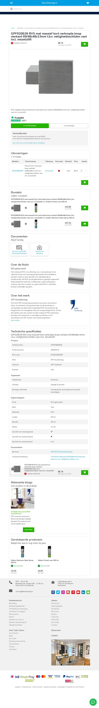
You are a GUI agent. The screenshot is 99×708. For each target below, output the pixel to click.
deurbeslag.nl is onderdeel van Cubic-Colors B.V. (71, 687)
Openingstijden (57, 606)
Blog (10, 636)
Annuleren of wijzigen (17, 611)
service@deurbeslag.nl (24, 591)
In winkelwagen (29, 125)
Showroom (55, 603)
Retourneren (13, 614)
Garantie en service (16, 619)
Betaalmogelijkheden (17, 606)
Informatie (55, 619)
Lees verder (15, 320)
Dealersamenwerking (17, 641)
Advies (54, 600)
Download (49, 171)
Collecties (55, 617)
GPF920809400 (17, 171)
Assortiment (13, 633)
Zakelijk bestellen (15, 625)
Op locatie (55, 622)
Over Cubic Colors (16, 630)
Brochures (55, 611)
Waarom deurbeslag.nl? (18, 622)
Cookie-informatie (37, 687)
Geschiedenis (14, 644)
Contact (54, 625)
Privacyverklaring (26, 687)
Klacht (11, 617)
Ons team (12, 638)
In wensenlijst (69, 126)
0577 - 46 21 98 (21, 581)
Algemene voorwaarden (50, 687)
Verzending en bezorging (18, 609)
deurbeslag (49, 2)
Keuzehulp (55, 609)
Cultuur (12, 646)
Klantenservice (15, 600)
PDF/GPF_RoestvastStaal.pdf (61, 452)
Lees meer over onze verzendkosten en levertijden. (29, 143)
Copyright (17, 687)
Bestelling (13, 603)
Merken (54, 614)
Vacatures (13, 649)
